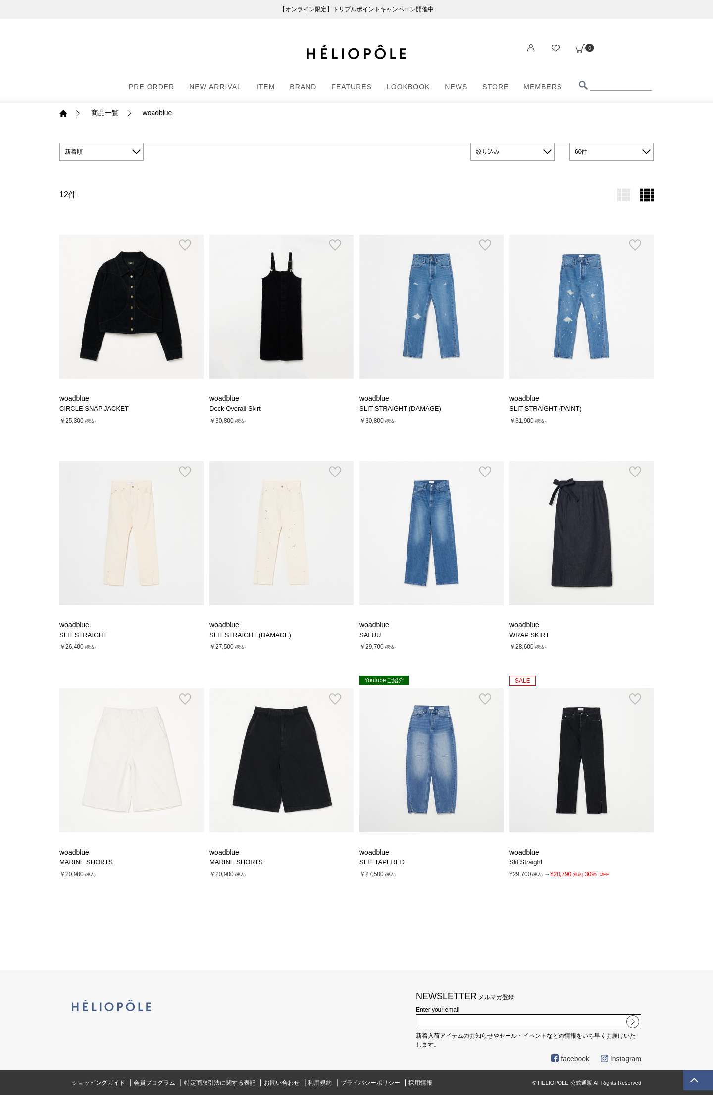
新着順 (74, 151)
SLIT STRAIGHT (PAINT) (545, 408)
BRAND (303, 87)
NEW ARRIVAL (215, 87)
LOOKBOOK (408, 87)
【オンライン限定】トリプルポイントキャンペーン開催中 (356, 9)
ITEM (265, 87)
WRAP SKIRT (529, 635)
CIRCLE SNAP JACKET (94, 408)
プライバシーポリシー (370, 1082)
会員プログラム (154, 1082)
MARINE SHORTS (86, 862)
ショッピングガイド (98, 1082)
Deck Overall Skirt (235, 408)
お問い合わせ (282, 1082)
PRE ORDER (151, 87)
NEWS (456, 87)
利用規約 (320, 1082)
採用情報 (420, 1082)
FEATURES (351, 87)
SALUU (370, 635)
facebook (570, 1059)
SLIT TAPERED (382, 862)
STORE (495, 87)
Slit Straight (525, 862)
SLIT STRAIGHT (83, 635)
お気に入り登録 (185, 245)
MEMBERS (542, 87)
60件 (581, 151)
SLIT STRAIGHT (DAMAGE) (400, 408)
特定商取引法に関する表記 (219, 1082)
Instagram (621, 1059)
